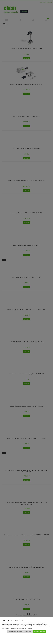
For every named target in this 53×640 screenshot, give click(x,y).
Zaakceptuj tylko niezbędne (15, 631)
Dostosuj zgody (28, 631)
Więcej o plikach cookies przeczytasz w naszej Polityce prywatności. (17, 628)
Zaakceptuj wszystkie (39, 631)
